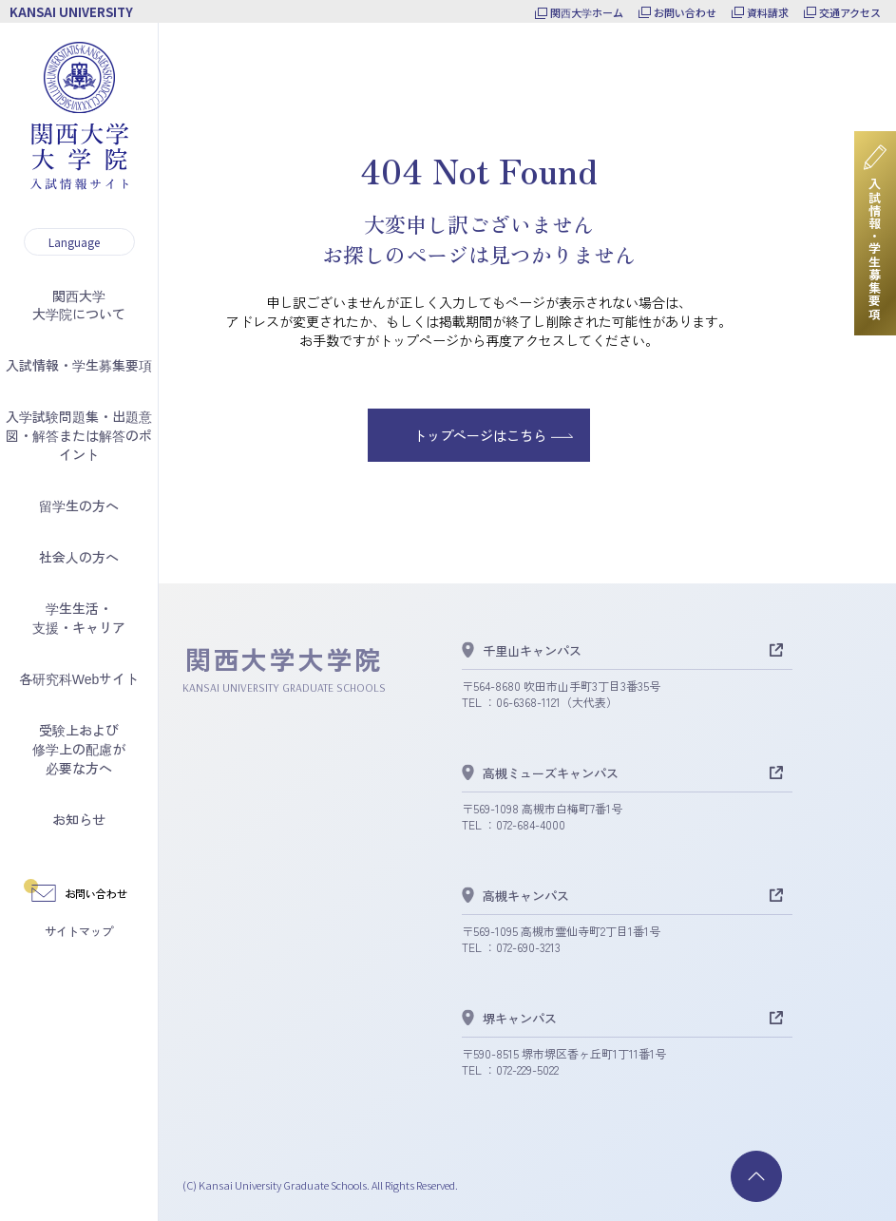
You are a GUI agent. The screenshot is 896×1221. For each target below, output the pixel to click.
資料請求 (768, 12)
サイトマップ (79, 931)
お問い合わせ (685, 12)
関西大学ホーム (586, 12)
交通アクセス (850, 12)
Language (74, 242)
